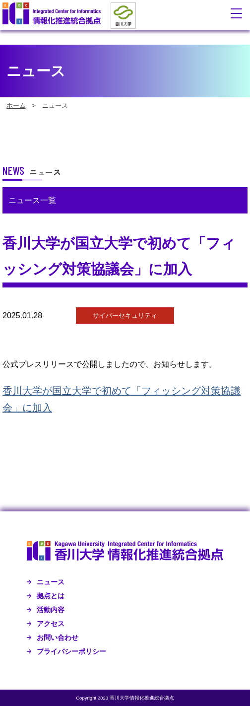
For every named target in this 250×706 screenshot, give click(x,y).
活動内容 (50, 610)
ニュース (50, 582)
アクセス (50, 624)
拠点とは (50, 596)
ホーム (16, 105)
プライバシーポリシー (71, 651)
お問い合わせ (57, 637)
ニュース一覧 (32, 200)
